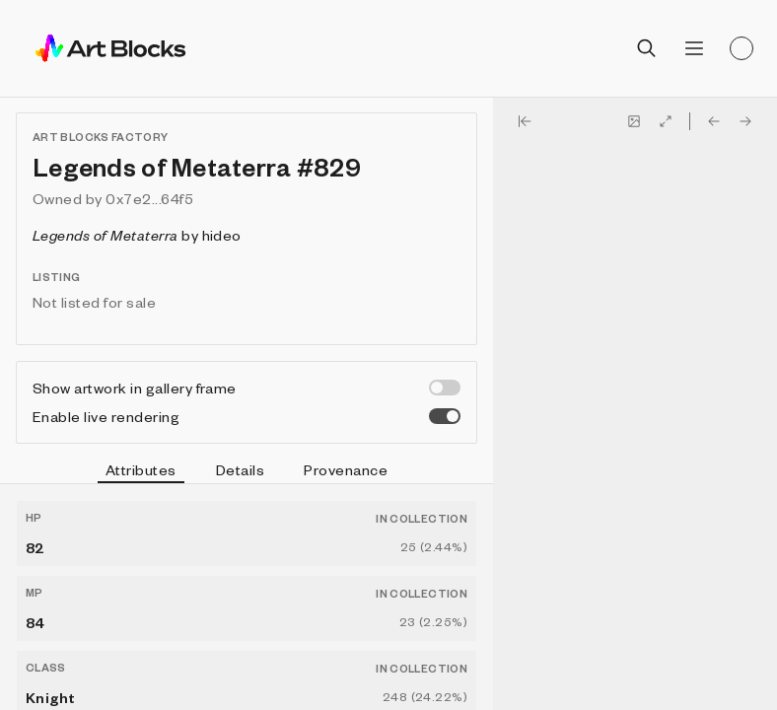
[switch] (444, 387)
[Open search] (647, 48)
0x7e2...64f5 (149, 198)
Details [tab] (240, 469)
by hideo (137, 235)
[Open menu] (694, 48)
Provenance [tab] (346, 469)
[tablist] (246, 472)
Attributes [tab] (141, 472)
